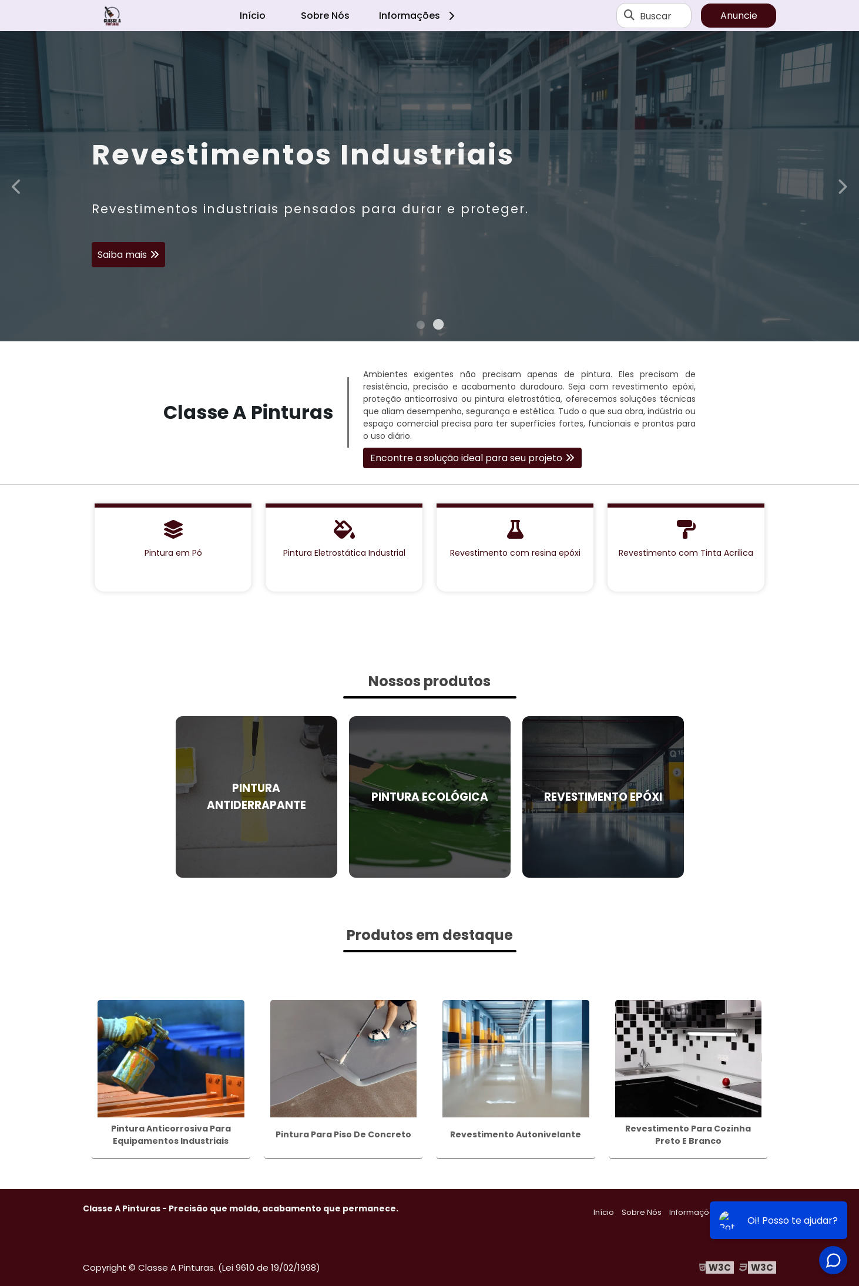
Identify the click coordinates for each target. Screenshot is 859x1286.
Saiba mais (122, 257)
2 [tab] (438, 327)
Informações (418, 15)
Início (253, 15)
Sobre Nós (325, 15)
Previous (17, 185)
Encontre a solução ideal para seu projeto (466, 458)
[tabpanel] (429, 186)
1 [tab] (421, 327)
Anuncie (738, 15)
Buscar (656, 15)
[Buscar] (629, 16)
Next (842, 185)
